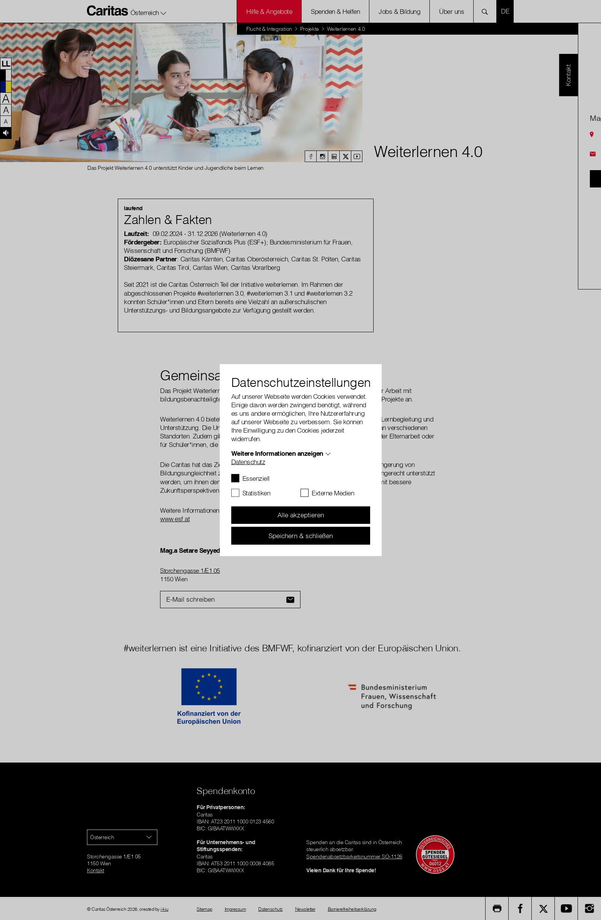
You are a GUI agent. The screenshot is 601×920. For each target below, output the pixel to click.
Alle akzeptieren (300, 515)
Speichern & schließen (301, 535)
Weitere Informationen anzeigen (277, 453)
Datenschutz (248, 461)
